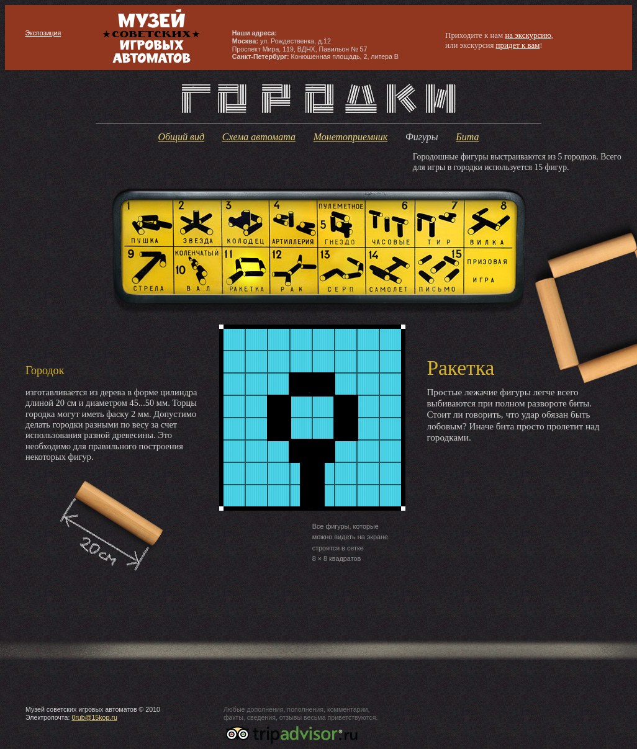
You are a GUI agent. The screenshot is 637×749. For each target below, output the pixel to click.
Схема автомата (259, 137)
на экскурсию (528, 35)
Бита (467, 137)
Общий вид (181, 137)
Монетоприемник (350, 137)
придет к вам (518, 45)
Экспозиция (43, 33)
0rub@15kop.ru (94, 717)
